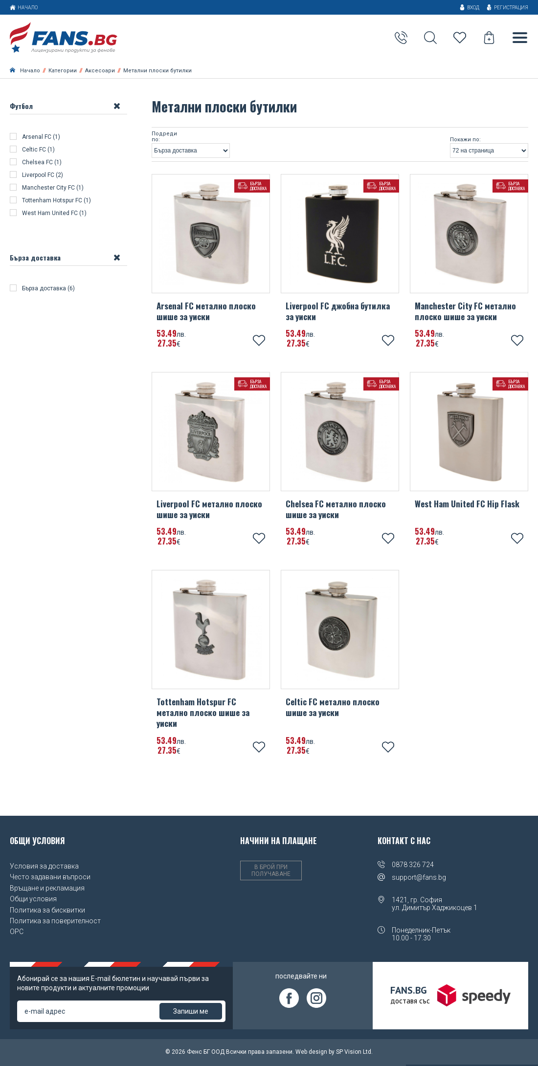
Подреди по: (164, 138)
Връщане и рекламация (47, 889)
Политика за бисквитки (47, 911)
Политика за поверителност (55, 922)
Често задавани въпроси (50, 878)
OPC (16, 932)
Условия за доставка (44, 867)
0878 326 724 (413, 866)
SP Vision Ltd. (354, 1052)
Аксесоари (100, 71)
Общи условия (33, 900)
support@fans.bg (419, 878)
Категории (62, 71)
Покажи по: (465, 141)
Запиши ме (190, 1012)
